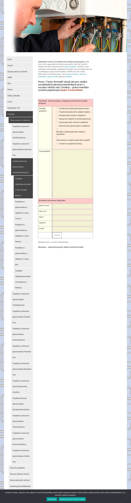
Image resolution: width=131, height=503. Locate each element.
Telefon (42, 220)
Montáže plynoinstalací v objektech (72, 113)
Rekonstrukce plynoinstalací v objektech (74, 123)
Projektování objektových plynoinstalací (74, 106)
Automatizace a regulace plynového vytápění (73, 137)
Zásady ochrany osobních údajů (17, 72)
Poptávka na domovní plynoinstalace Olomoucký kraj (21, 419)
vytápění (68, 74)
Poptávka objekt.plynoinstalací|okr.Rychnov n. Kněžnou (23, 277)
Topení (10, 63)
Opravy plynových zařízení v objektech (73, 120)
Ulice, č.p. (42, 209)
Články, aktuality (14, 93)
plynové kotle (52, 74)
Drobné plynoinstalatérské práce (20, 487)
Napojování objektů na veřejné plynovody (75, 116)
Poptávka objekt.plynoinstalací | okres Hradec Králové (23, 184)
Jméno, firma (43, 203)
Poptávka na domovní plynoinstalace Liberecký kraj (22, 147)
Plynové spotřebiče (17, 465)
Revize (10, 87)
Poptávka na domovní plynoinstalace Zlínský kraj (21, 454)
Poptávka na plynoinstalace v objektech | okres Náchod (22, 230)
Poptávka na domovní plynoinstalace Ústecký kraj (21, 314)
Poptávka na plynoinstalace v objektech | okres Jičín (22, 254)
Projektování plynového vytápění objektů (74, 109)
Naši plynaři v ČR (14, 106)
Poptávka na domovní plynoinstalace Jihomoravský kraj (21, 436)
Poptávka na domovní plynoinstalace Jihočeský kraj (22, 367)
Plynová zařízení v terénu (19, 472)
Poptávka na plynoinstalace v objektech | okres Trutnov (22, 207)
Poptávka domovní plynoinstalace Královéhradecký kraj (21, 164)
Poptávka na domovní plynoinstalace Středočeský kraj (21, 130)
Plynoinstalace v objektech (20, 118)
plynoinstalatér (70, 64)
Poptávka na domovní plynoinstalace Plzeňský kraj (22, 349)
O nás (10, 99)
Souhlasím (52, 499)
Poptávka (11, 112)
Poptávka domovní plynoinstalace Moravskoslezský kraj (21, 401)
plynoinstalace (73, 72)
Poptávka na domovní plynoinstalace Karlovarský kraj (21, 332)
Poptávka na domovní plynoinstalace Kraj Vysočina (21, 384)
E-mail (41, 226)
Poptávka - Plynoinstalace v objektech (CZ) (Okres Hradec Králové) (63, 99)
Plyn (9, 81)
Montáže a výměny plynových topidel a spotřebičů (70, 130)
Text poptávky (44, 149)
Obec (41, 214)
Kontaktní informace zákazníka (52, 198)
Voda (10, 57)
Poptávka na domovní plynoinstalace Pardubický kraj (21, 297)
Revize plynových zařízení (20, 478)
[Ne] (128, 496)
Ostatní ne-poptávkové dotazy (70, 141)
